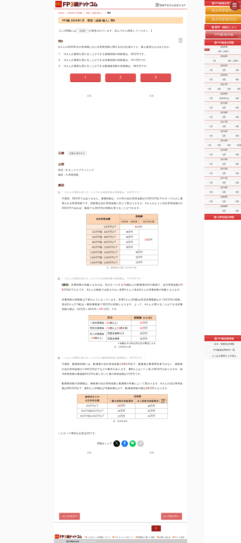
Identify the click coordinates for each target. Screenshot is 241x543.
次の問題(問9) (170, 515)
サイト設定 (179, 536)
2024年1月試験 (75, 13)
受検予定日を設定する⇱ (173, 5)
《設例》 (82, 30)
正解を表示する (77, 153)
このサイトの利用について (98, 536)
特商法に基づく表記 (146, 536)
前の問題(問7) (70, 515)
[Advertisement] (151, 121)
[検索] (114, 527)
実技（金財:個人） (95, 13)
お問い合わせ (165, 536)
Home (61, 13)
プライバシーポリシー (124, 536)
